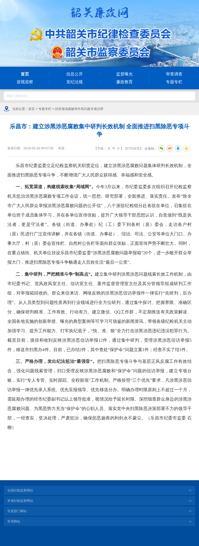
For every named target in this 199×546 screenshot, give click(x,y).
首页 (25, 74)
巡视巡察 (25, 82)
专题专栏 (174, 82)
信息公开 (74, 74)
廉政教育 (124, 82)
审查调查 (174, 74)
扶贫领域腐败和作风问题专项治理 (79, 109)
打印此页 (133, 148)
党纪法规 (74, 82)
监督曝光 (124, 74)
